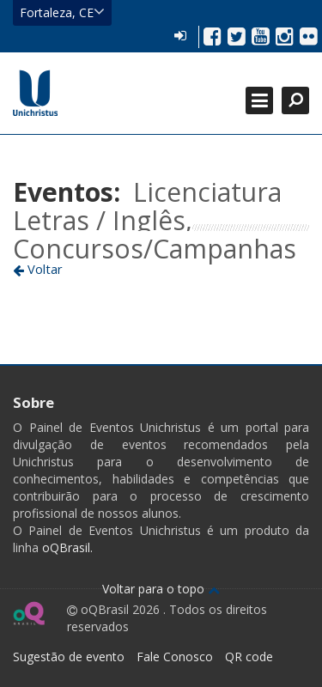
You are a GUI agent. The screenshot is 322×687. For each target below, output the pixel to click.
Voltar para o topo (161, 589)
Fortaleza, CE (62, 12)
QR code (249, 656)
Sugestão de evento (69, 656)
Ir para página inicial (35, 93)
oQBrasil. (66, 547)
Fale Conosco (175, 656)
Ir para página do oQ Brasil (29, 613)
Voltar (38, 268)
